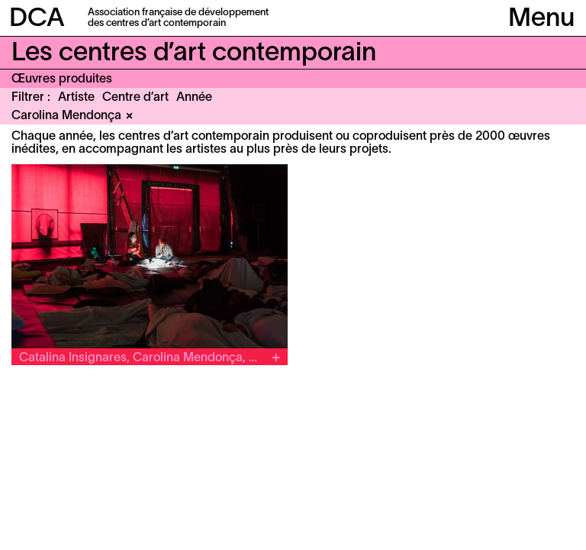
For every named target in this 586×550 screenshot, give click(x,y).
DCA (37, 19)
